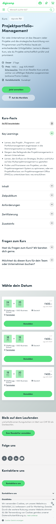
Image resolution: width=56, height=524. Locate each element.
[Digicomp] (8, 3)
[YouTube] (22, 458)
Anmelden (28, 323)
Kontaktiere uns (13, 483)
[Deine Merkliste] (46, 3)
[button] (28, 520)
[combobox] (52, 503)
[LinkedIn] (16, 458)
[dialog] (28, 512)
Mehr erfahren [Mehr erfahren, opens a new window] (32, 515)
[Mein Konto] (40, 3)
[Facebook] (4, 458)
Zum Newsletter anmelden (18, 432)
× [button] (53, 505)
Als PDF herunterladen (11, 123)
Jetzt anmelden (16, 89)
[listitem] (28, 133)
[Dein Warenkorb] (53, 3)
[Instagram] (10, 458)
